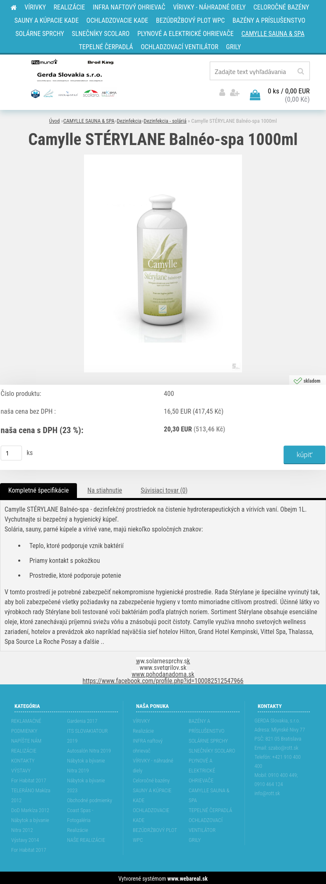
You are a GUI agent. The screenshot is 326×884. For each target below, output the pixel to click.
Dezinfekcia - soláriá (165, 120)
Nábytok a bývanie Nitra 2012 (30, 823)
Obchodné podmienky (89, 799)
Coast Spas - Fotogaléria (80, 813)
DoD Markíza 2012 (30, 808)
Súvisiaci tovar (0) (164, 489)
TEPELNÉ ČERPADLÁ (210, 808)
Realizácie (77, 828)
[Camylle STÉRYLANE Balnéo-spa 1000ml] (163, 156)
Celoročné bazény (151, 779)
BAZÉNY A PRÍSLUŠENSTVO (207, 724)
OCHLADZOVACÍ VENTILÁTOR (206, 823)
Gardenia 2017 (82, 719)
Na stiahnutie (104, 489)
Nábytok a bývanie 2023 (86, 784)
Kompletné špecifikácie (38, 489)
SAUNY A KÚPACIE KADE (152, 794)
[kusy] (11, 451)
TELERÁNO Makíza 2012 (30, 794)
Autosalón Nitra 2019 (89, 749)
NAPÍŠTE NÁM (26, 739)
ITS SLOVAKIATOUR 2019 (87, 734)
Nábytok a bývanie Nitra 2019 (86, 764)
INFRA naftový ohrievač (148, 744)
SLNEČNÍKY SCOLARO (212, 749)
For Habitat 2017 (28, 779)
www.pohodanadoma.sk (163, 673)
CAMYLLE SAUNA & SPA (89, 120)
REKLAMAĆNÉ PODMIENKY (26, 724)
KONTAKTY (23, 759)
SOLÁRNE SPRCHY (208, 739)
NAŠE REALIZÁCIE (86, 838)
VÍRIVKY (141, 719)
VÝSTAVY (21, 769)
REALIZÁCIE (23, 749)
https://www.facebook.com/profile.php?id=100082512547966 (163, 679)
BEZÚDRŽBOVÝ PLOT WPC (155, 833)
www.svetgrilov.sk (162, 666)
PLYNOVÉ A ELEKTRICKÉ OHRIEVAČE (202, 769)
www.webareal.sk (188, 877)
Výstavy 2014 (25, 838)
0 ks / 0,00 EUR (288, 90)
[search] (300, 71)
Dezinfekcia (129, 120)
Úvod (54, 120)
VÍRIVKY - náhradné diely (153, 764)
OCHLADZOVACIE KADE (151, 813)
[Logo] (73, 78)
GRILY (195, 838)
